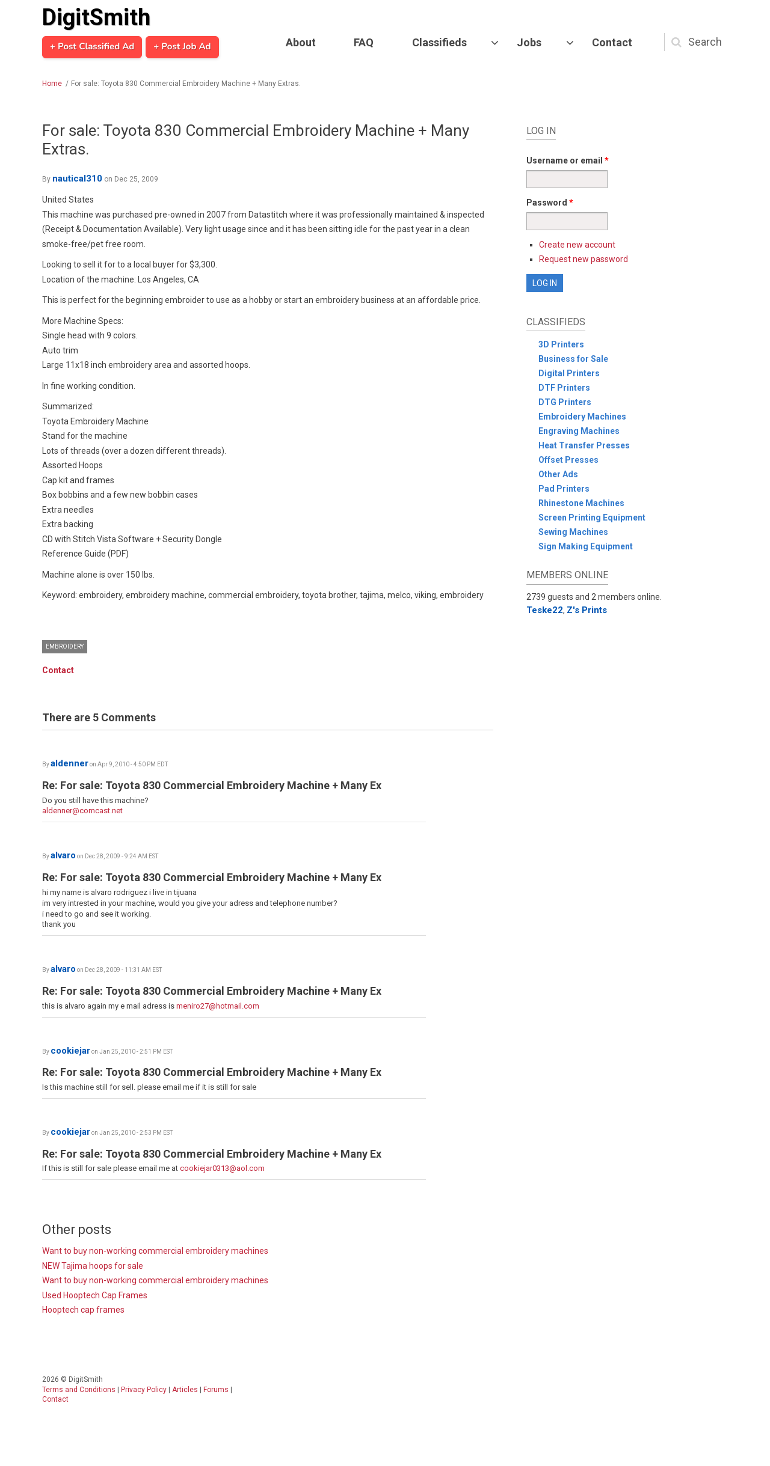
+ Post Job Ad (182, 47)
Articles (185, 1389)
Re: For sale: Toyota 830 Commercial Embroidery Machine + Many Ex (211, 785)
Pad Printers (564, 488)
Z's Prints (587, 610)
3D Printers (561, 344)
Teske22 (544, 610)
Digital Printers (569, 373)
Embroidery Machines (582, 416)
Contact (612, 42)
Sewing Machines (573, 532)
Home (52, 83)
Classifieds (439, 42)
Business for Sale (573, 359)
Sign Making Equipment (585, 546)
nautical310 (77, 178)
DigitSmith (96, 17)
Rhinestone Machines (581, 503)
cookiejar (70, 1050)
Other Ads (558, 474)
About (301, 42)
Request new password (583, 259)
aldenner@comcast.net (82, 810)
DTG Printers (564, 402)
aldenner (69, 763)
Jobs (529, 42)
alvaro (63, 855)
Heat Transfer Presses (584, 445)
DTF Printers (564, 387)
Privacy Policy (144, 1389)
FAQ (364, 42)
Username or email (567, 160)
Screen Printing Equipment (591, 517)
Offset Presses (568, 460)
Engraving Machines (579, 431)
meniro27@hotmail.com (217, 1005)
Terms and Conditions (79, 1389)
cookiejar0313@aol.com (222, 1168)
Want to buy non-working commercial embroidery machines (155, 1251)
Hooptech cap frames (83, 1310)
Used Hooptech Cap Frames (94, 1295)
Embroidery (65, 646)
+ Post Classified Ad (92, 47)
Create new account (577, 244)
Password (549, 202)
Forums (216, 1389)
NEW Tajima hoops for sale (92, 1266)
